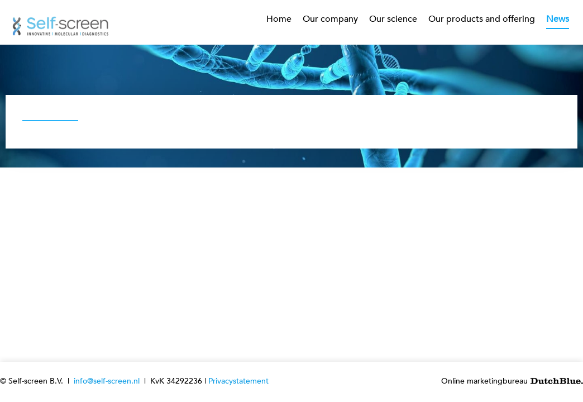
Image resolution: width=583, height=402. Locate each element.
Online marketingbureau (512, 381)
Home (279, 19)
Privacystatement (238, 381)
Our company (330, 19)
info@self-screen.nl (107, 381)
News (557, 19)
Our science (393, 19)
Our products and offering (481, 19)
